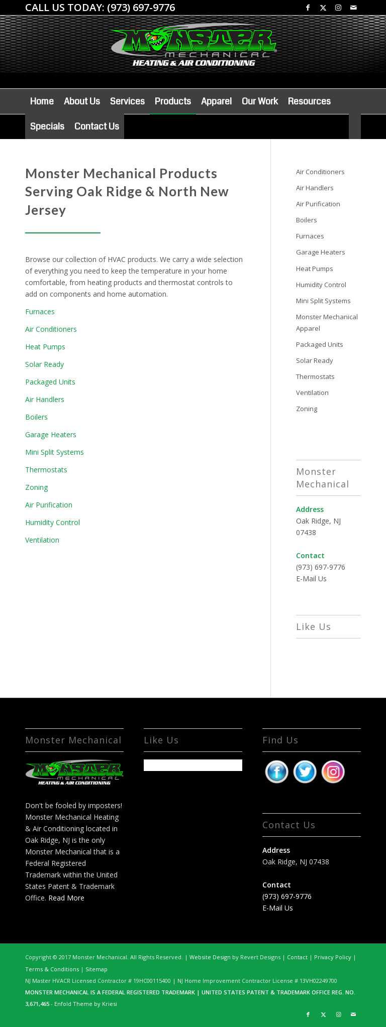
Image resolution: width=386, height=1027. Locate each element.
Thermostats (46, 469)
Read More (66, 898)
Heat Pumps (45, 346)
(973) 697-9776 (141, 7)
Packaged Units (50, 382)
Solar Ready (44, 364)
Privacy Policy (332, 957)
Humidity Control (52, 522)
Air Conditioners (51, 329)
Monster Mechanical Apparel (327, 322)
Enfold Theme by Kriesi (85, 1003)
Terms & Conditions (52, 969)
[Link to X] (323, 7)
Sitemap (96, 969)
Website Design (210, 957)
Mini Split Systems (54, 452)
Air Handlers (44, 399)
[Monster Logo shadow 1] (193, 57)
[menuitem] (42, 101)
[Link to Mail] (353, 7)
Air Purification (48, 504)
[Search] (355, 126)
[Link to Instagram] (338, 7)
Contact (297, 957)
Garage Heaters (50, 434)
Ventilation (42, 540)
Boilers (36, 417)
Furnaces (40, 311)
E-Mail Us (311, 578)
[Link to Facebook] (308, 7)
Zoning (36, 487)
